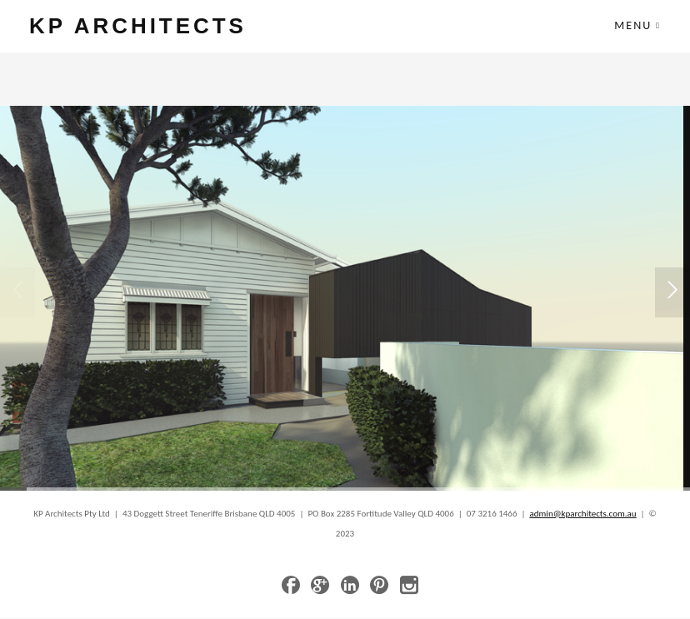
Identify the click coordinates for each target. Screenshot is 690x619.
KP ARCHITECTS (142, 26)
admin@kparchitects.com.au (583, 514)
